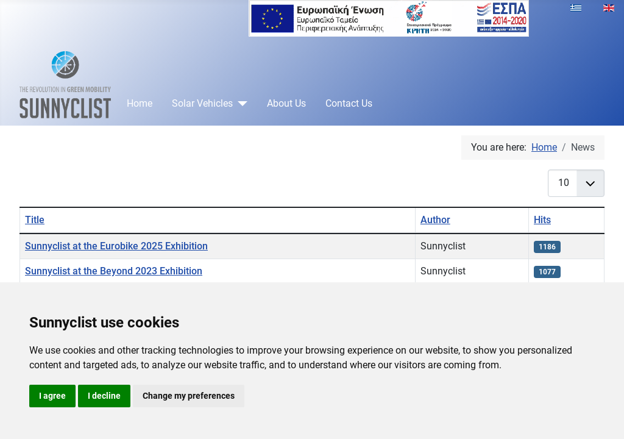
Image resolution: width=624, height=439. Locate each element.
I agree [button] (52, 396)
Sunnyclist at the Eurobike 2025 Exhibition (116, 246)
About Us (286, 103)
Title (34, 220)
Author (435, 220)
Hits (542, 220)
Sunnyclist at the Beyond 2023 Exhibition (113, 271)
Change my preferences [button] (189, 396)
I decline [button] (104, 396)
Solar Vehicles (202, 103)
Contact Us (348, 103)
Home (139, 103)
